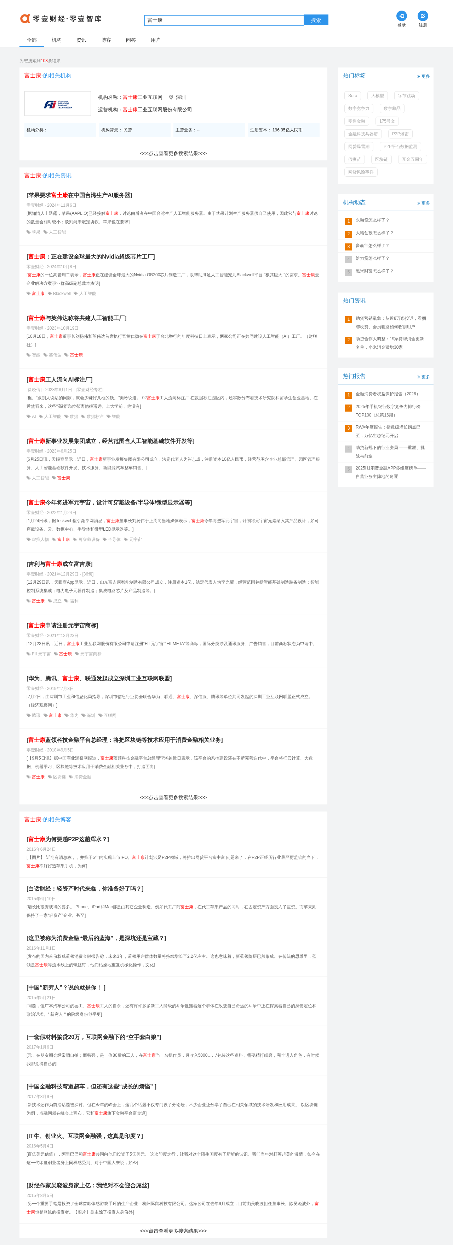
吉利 (73, 600)
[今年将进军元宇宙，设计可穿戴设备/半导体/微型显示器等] (109, 503)
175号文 (387, 121)
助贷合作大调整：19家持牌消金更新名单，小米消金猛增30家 (390, 343)
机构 (57, 40)
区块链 (59, 776)
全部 (32, 40)
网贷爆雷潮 (358, 146)
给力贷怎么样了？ (373, 258)
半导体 (114, 539)
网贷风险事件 (361, 172)
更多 (423, 76)
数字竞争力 (358, 108)
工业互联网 (142, 97)
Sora (352, 95)
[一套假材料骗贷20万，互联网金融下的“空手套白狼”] (94, 1037)
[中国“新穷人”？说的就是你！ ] (66, 988)
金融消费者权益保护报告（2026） (388, 393)
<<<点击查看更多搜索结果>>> (173, 153)
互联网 (109, 715)
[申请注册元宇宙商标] (62, 625)
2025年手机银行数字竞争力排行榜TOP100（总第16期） (388, 411)
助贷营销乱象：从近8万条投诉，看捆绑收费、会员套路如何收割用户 (391, 322)
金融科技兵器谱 (363, 133)
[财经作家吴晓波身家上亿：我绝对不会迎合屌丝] (88, 1185)
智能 (36, 355)
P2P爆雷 (400, 133)
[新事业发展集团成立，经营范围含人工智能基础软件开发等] (111, 441)
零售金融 (356, 121)
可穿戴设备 (89, 539)
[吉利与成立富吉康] (60, 564)
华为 (74, 715)
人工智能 (57, 232)
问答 (131, 40)
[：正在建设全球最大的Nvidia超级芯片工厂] (91, 257)
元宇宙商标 (90, 653)
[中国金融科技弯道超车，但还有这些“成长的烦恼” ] (91, 1087)
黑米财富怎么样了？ (375, 271)
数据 (74, 416)
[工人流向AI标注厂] (60, 380)
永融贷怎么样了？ (373, 220)
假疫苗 (354, 159)
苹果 (36, 232)
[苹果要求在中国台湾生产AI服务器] (79, 195)
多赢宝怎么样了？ (373, 245)
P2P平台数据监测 (400, 146)
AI (34, 416)
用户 (156, 40)
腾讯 (36, 715)
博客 (106, 40)
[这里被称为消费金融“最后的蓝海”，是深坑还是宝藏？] (96, 938)
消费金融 (82, 776)
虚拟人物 (40, 539)
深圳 (91, 715)
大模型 (377, 95)
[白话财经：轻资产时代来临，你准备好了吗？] (85, 889)
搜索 (316, 20)
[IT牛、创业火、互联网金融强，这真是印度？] (85, 1136)
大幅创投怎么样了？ (375, 232)
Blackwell (62, 293)
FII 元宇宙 (41, 653)
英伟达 (55, 355)
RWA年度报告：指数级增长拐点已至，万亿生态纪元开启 (388, 431)
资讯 (81, 40)
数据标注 (95, 416)
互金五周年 (412, 159)
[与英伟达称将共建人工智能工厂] (77, 318)
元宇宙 (135, 539)
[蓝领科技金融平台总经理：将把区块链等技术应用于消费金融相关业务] (125, 740)
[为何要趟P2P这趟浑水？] (68, 839)
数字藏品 (392, 108)
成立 (57, 600)
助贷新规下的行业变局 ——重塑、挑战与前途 (390, 452)
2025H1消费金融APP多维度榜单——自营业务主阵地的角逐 (391, 472)
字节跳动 (406, 95)
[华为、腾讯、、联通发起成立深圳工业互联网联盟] (99, 678)
